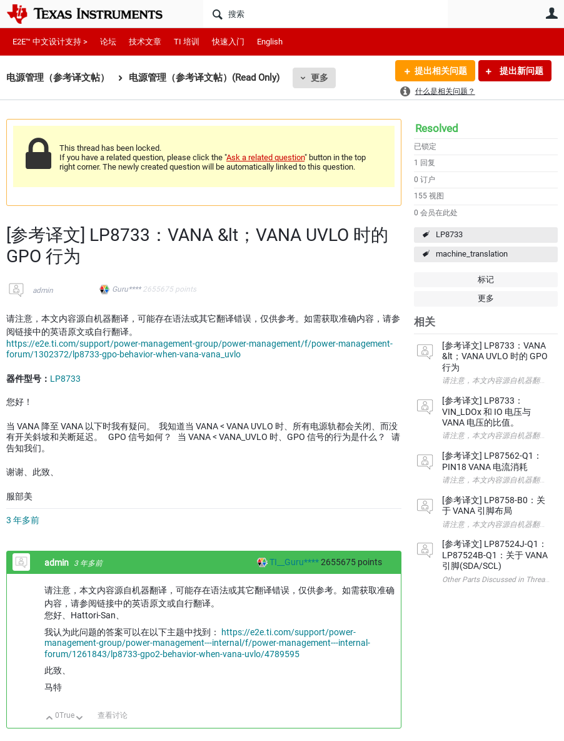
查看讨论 (113, 715)
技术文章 (145, 41)
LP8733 (449, 234)
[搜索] (325, 14)
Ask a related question (265, 157)
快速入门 (228, 41)
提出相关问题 (441, 71)
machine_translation (472, 253)
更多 (319, 78)
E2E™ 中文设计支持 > (50, 41)
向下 (79, 718)
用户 (551, 13)
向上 (49, 718)
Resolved (436, 128)
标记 (486, 279)
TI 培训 (186, 41)
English (270, 41)
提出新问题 (520, 71)
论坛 (108, 41)
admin (43, 290)
